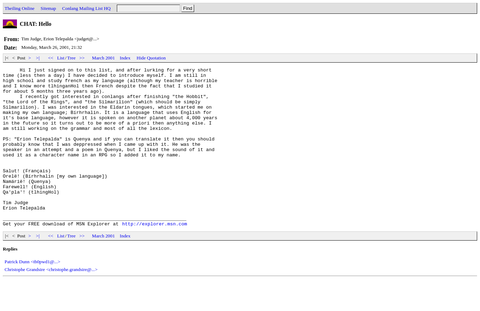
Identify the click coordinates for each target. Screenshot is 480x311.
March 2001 (103, 58)
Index (125, 58)
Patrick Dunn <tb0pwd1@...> (32, 293)
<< (51, 58)
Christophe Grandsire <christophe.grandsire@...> (51, 301)
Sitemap (48, 8)
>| (38, 58)
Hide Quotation (151, 58)
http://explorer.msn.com (154, 255)
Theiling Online (20, 8)
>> (82, 58)
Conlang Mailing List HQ (86, 8)
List (61, 58)
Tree (71, 58)
